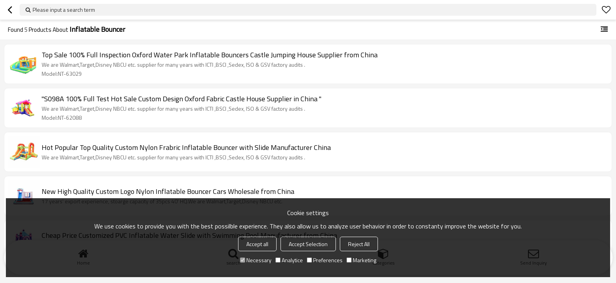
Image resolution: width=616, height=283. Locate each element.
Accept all (257, 244)
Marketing (361, 260)
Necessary (255, 260)
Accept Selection (308, 244)
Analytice (289, 260)
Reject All (359, 244)
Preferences (325, 260)
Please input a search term (64, 9)
